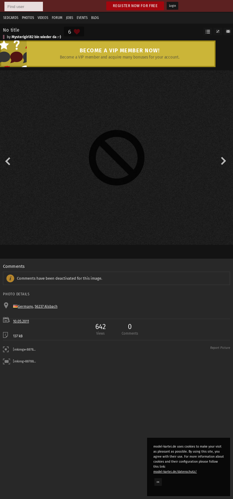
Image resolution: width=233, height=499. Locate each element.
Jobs (69, 18)
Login (172, 6)
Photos (28, 18)
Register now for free (135, 6)
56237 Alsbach (46, 306)
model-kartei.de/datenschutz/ (175, 472)
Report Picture (220, 348)
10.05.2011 (21, 321)
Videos (43, 18)
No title (11, 30)
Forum (57, 18)
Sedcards (10, 18)
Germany (25, 306)
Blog (95, 18)
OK (158, 481)
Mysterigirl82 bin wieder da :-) (36, 37)
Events (82, 18)
